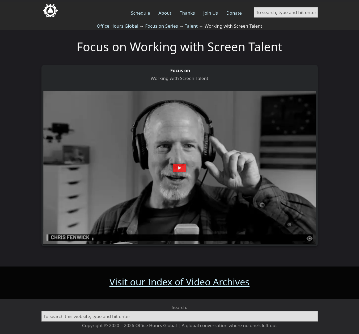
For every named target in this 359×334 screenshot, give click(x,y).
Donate (234, 13)
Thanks (187, 13)
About (164, 13)
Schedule (140, 13)
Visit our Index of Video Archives (179, 282)
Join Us (210, 13)
